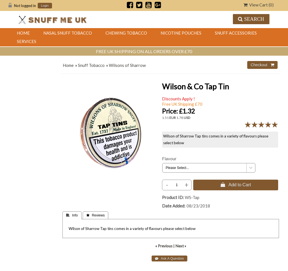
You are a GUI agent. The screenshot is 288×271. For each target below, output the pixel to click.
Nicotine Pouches (181, 32)
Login (45, 5)
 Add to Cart (235, 184)
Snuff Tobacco (91, 65)
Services (26, 41)
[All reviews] (261, 126)
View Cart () (259, 4)
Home (23, 32)
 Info (72, 215)
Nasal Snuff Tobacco (67, 32)
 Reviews (95, 215)
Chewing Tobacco (126, 32)
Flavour (169, 158)
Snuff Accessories (236, 32)
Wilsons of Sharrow (127, 65)
